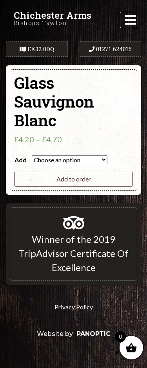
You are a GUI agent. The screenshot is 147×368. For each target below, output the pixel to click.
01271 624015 (110, 49)
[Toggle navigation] (130, 20)
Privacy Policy (73, 307)
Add (21, 159)
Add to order (73, 179)
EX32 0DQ (37, 49)
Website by (74, 333)
